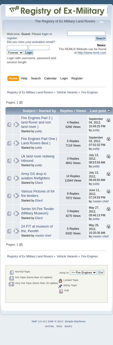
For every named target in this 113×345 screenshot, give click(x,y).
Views (81, 111)
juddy (38, 131)
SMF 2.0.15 (39, 321)
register (12, 38)
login (45, 34)
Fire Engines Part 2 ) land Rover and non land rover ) (36, 122)
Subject (29, 111)
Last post (100, 111)
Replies (66, 111)
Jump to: (64, 272)
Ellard (39, 182)
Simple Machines (75, 321)
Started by (47, 111)
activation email (42, 42)
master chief (101, 201)
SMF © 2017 (55, 321)
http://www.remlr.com (92, 52)
